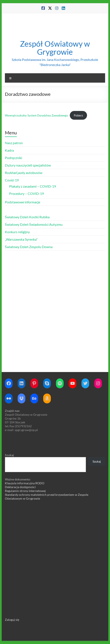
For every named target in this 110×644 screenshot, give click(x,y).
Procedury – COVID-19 (26, 193)
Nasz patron (14, 143)
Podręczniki (13, 158)
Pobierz (78, 115)
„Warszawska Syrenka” (21, 239)
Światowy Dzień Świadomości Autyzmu (34, 224)
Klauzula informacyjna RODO (24, 483)
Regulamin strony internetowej (25, 491)
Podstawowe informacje (22, 202)
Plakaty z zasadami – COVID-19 (32, 186)
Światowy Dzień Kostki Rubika (27, 217)
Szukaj (9, 455)
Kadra (9, 150)
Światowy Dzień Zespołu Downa (29, 247)
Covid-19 (12, 180)
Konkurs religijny (17, 232)
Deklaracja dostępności (20, 487)
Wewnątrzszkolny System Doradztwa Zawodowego (36, 115)
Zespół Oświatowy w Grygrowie (55, 47)
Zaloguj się (12, 619)
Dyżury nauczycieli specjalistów (28, 165)
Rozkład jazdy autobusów (23, 173)
